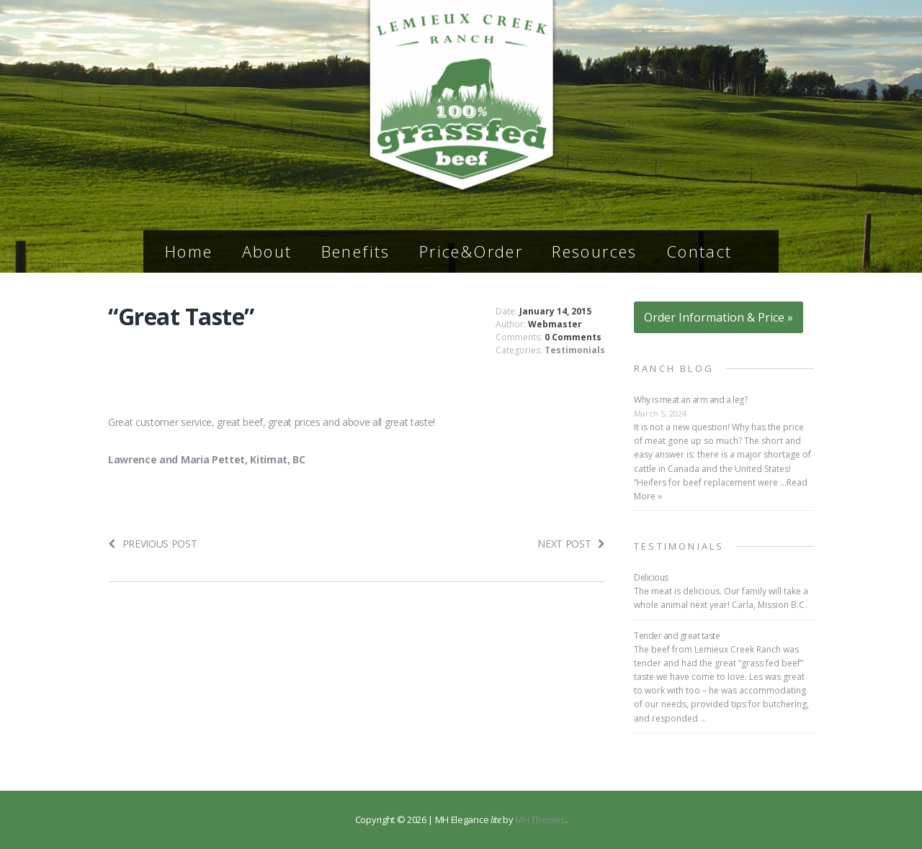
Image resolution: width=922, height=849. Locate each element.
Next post (571, 543)
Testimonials (575, 350)
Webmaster (555, 324)
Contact (699, 251)
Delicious (651, 577)
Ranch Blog (674, 368)
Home (189, 251)
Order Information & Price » (718, 317)
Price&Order (471, 251)
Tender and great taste (677, 636)
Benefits (355, 251)
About (267, 251)
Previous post (152, 543)
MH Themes (540, 819)
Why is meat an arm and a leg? (690, 400)
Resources (594, 251)
